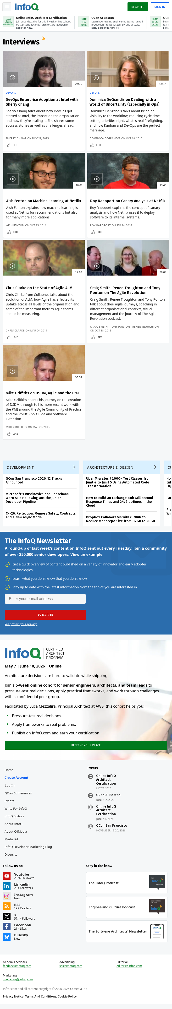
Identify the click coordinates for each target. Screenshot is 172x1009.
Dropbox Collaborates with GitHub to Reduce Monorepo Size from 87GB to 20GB (121, 513)
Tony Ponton (149, 290)
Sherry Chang (17, 163)
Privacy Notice (14, 999)
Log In (11, 784)
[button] (45, 611)
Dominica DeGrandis (78, 159)
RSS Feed (45, 42)
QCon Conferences (19, 792)
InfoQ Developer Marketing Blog (29, 846)
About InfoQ (14, 823)
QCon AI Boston (108, 794)
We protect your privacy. (21, 620)
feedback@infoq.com (18, 969)
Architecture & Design (111, 461)
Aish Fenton (128, 163)
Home (10, 769)
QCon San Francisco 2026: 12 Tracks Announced (35, 475)
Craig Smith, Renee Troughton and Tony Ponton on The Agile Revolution (137, 234)
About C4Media (17, 830)
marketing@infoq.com (19, 982)
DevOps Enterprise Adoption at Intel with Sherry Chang (26, 106)
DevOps (12, 94)
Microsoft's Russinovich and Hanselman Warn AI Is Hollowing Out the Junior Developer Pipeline (38, 492)
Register (136, 7)
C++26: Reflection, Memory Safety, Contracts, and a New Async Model (42, 510)
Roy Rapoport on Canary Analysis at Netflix (28, 230)
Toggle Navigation (7, 7)
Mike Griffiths (17, 415)
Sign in (159, 7)
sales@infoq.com (71, 969)
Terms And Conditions (41, 999)
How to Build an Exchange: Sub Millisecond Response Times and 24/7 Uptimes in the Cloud (120, 496)
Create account (17, 776)
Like (16, 170)
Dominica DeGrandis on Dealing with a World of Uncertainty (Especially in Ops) (85, 108)
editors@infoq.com (129, 969)
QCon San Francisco (111, 825)
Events (10, 800)
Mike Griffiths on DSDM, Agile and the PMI (27, 364)
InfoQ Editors (15, 815)
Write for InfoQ (17, 807)
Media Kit (12, 838)
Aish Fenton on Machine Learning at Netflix (139, 103)
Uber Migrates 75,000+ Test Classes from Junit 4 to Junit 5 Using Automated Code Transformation (119, 477)
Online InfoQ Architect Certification (106, 779)
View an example (86, 550)
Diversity (12, 853)
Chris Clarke (72, 298)
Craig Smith (128, 290)
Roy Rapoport (17, 298)
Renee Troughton (132, 294)
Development (21, 461)
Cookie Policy (68, 999)
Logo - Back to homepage (28, 6)
